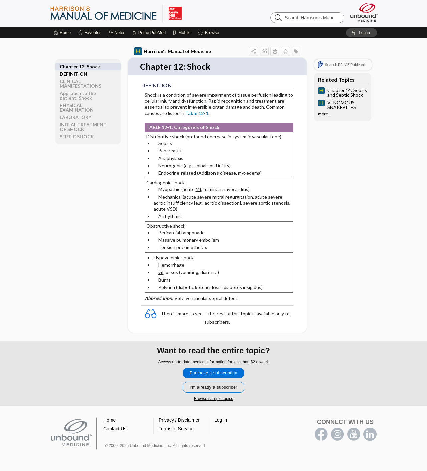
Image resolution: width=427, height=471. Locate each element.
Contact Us (114, 428)
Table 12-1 (196, 113)
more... (324, 114)
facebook (321, 434)
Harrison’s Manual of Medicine (133, 13)
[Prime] (149, 32)
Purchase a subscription (213, 373)
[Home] (62, 32)
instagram (337, 434)
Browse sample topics (213, 398)
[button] (209, 32)
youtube (353, 434)
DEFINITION (73, 66)
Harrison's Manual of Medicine (172, 51)
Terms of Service (176, 428)
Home (109, 420)
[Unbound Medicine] (364, 12)
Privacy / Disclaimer (179, 420)
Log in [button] (220, 420)
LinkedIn (370, 434)
